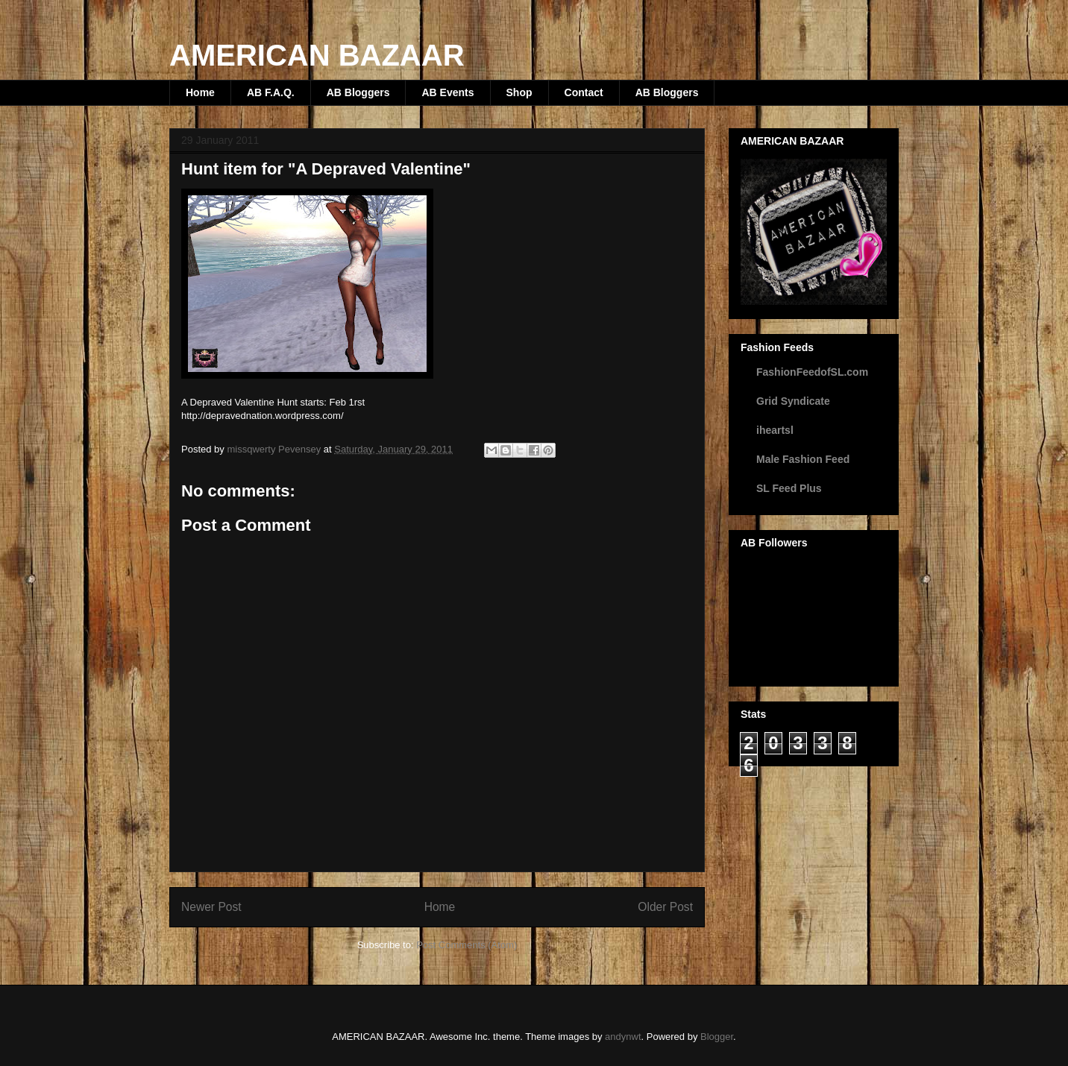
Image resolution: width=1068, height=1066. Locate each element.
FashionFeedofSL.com (812, 372)
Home (200, 92)
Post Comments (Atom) (466, 944)
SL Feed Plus (789, 488)
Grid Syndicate (793, 401)
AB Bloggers (358, 92)
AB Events (447, 92)
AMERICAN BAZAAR (317, 55)
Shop (519, 92)
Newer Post (211, 907)
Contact (584, 92)
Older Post (665, 907)
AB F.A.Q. (271, 92)
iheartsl (775, 430)
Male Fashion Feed (802, 459)
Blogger (716, 1036)
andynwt (623, 1036)
